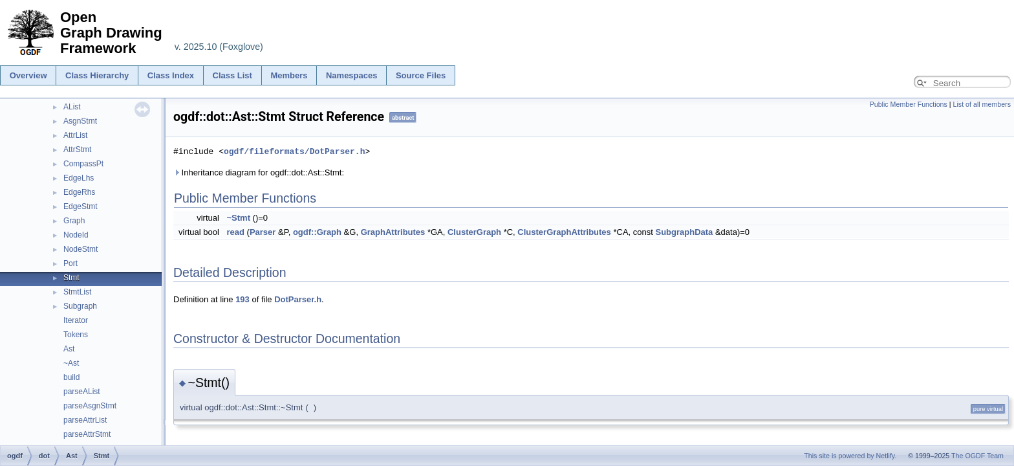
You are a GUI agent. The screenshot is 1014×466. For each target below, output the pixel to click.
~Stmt (238, 218)
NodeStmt (80, 249)
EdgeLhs (78, 178)
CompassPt (83, 163)
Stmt (71, 277)
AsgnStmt (80, 121)
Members (288, 75)
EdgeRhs (79, 192)
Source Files (421, 75)
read (235, 232)
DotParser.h (297, 299)
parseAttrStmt (87, 434)
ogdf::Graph (317, 232)
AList (72, 106)
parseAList (81, 391)
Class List (232, 75)
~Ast (71, 363)
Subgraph (80, 306)
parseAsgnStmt (89, 405)
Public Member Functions (908, 104)
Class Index (170, 75)
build (71, 377)
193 (242, 299)
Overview (28, 75)
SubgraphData (684, 232)
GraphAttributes (393, 232)
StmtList (77, 291)
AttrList (75, 135)
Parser (262, 232)
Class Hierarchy (97, 75)
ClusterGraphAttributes (563, 232)
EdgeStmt (80, 206)
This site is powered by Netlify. (850, 456)
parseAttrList (85, 420)
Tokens (75, 334)
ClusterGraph (474, 232)
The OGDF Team (977, 456)
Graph (74, 220)
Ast (68, 348)
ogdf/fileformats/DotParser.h (294, 151)
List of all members (982, 104)
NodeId (76, 234)
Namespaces (352, 75)
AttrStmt (77, 149)
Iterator (75, 320)
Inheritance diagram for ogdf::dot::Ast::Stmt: (258, 172)
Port (70, 263)
